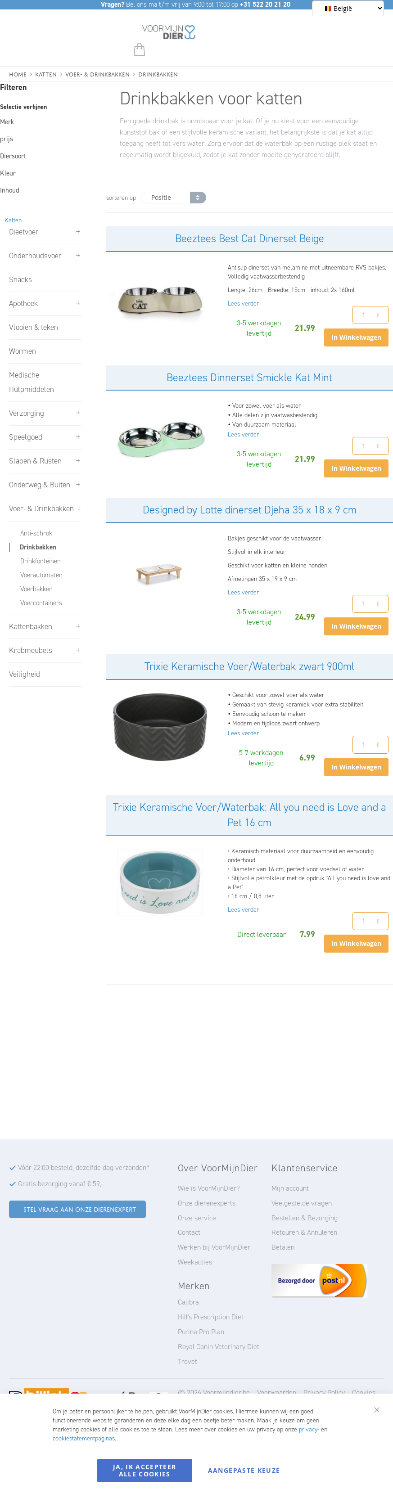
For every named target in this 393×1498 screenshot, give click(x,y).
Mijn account (290, 1188)
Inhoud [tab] (9, 190)
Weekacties (195, 1262)
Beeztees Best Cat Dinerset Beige (249, 238)
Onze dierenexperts (206, 1203)
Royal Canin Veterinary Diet (218, 1346)
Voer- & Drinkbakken (97, 73)
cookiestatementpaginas (84, 1438)
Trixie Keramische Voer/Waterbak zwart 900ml (249, 666)
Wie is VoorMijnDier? (209, 1188)
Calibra (188, 1302)
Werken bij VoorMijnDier (214, 1247)
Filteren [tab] (13, 87)
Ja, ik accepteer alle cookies (144, 1470)
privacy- (309, 1429)
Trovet (187, 1361)
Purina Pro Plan (201, 1331)
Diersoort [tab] (13, 156)
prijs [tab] (6, 139)
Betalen (282, 1247)
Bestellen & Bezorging (304, 1218)
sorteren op (121, 197)
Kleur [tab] (8, 173)
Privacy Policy (324, 1392)
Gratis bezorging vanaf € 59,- (61, 1183)
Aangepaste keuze (244, 1470)
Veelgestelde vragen (301, 1203)
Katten (46, 73)
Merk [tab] (7, 121)
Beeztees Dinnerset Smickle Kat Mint (249, 377)
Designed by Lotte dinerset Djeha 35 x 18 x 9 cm (250, 510)
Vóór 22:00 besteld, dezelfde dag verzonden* (83, 1167)
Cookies (363, 1392)
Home (18, 73)
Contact (189, 1232)
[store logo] (169, 33)
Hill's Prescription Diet (211, 1317)
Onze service (197, 1218)
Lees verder (243, 303)
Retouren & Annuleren (304, 1232)
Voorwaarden (276, 1392)
